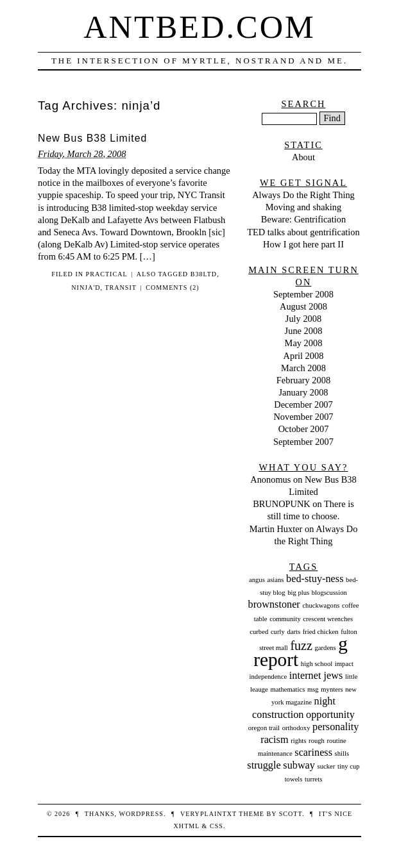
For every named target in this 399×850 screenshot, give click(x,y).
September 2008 (303, 294)
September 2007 (303, 442)
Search (304, 104)
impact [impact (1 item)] (344, 663)
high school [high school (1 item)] (316, 663)
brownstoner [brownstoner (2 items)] (274, 604)
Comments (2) (172, 287)
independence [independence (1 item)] (268, 676)
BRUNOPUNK (281, 504)
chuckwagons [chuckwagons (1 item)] (320, 605)
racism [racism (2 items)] (274, 740)
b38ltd (204, 274)
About (303, 157)
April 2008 (304, 356)
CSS (216, 825)
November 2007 (303, 417)
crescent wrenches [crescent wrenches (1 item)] (328, 618)
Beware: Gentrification (303, 219)
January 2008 (303, 392)
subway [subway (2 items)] (299, 765)
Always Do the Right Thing (303, 195)
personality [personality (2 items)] (335, 727)
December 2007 (303, 404)
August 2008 (303, 306)
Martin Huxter (276, 529)
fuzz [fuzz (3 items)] (301, 645)
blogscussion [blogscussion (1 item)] (329, 592)
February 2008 (303, 380)
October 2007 (303, 429)
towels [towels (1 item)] (294, 779)
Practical (107, 274)
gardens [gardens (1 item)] (324, 647)
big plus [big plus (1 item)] (298, 592)
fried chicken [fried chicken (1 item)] (321, 631)
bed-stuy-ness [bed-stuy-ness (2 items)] (314, 579)
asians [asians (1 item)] (275, 579)
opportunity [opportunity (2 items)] (330, 715)
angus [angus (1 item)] (257, 579)
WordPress (141, 813)
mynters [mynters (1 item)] (332, 689)
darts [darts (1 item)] (293, 631)
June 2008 (304, 331)
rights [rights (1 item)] (298, 740)
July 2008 (303, 318)
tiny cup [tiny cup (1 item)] (348, 766)
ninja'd (85, 287)
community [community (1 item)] (285, 618)
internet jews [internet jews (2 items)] (316, 675)
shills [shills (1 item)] (342, 753)
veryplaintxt (208, 813)
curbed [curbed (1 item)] (259, 631)
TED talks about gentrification (303, 232)
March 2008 (303, 368)
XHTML (187, 825)
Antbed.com (199, 27)
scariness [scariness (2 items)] (313, 752)
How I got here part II (303, 244)
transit (121, 287)
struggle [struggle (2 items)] (263, 765)
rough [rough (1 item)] (317, 740)
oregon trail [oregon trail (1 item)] (264, 727)
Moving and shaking (303, 207)
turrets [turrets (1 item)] (313, 779)
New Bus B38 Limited (92, 138)
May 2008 (304, 343)
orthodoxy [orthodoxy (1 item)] (296, 727)
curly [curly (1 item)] (278, 631)
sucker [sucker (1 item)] (326, 766)
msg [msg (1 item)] (313, 689)
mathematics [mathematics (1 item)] (287, 689)
